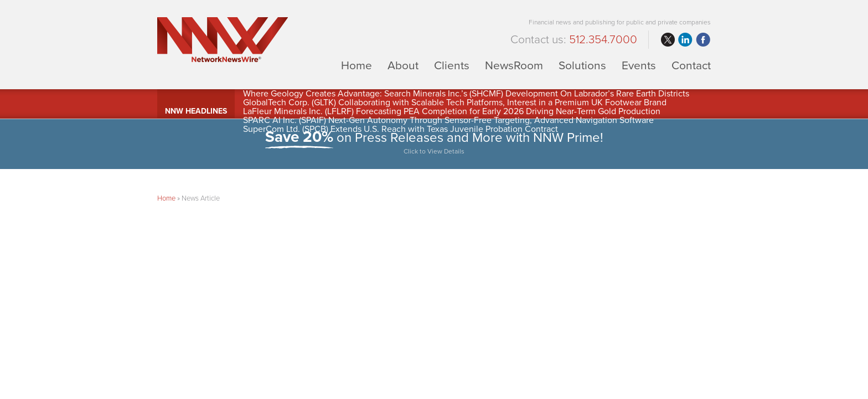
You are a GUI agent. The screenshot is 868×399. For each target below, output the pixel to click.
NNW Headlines (196, 111)
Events (639, 65)
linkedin (685, 40)
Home (356, 65)
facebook (703, 40)
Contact (691, 65)
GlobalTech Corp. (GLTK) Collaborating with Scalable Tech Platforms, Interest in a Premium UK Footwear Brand (454, 102)
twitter (667, 40)
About (403, 65)
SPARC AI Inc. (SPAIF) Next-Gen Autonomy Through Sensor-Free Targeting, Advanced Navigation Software (448, 120)
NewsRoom (514, 65)
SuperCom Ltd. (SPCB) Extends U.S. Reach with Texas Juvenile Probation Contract (400, 129)
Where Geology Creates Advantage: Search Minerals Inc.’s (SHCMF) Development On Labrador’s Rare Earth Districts (466, 93)
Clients (451, 65)
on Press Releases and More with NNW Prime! (434, 144)
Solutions (582, 65)
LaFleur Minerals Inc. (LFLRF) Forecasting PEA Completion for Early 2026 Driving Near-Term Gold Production (451, 111)
